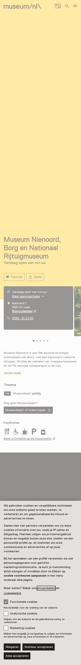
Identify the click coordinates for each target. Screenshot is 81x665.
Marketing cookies (22, 628)
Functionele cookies (20, 601)
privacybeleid (46, 588)
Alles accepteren (17, 656)
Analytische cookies (23, 613)
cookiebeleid (12, 593)
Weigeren (12, 647)
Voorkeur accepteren (38, 647)
